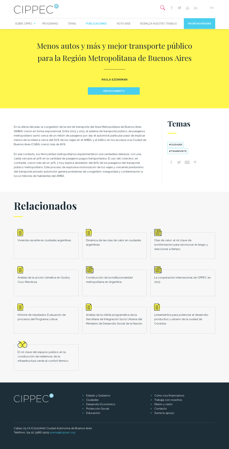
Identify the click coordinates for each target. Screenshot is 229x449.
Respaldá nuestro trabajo (158, 23)
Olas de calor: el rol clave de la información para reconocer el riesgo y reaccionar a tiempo (181, 245)
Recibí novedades (199, 23)
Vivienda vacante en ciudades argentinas (44, 240)
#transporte (178, 151)
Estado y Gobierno (98, 395)
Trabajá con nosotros (168, 400)
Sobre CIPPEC (23, 23)
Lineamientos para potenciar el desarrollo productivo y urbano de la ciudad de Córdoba (181, 319)
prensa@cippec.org (62, 432)
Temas (72, 23)
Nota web (123, 23)
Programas (50, 23)
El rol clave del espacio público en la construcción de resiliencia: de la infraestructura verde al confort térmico (43, 356)
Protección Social (97, 408)
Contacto (160, 408)
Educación (93, 413)
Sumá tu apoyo (164, 413)
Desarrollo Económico (100, 404)
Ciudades (92, 400)
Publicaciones (96, 23)
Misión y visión (163, 404)
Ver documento (113, 91)
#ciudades (175, 144)
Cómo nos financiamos (169, 395)
